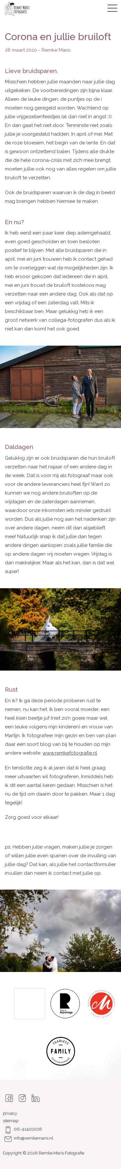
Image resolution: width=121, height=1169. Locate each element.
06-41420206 (22, 1129)
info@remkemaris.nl (28, 1138)
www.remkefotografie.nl (70, 753)
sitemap (10, 1120)
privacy (10, 1113)
